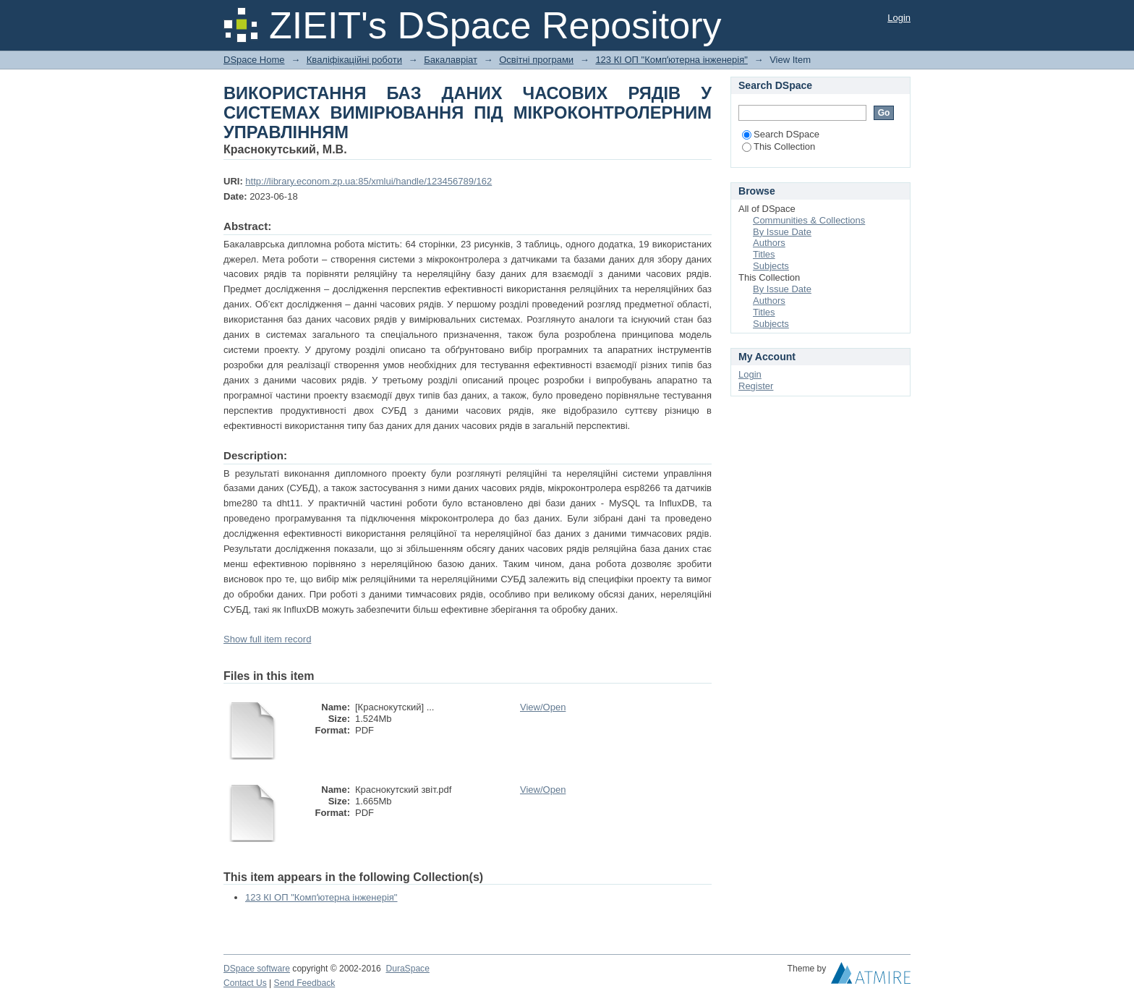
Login (899, 17)
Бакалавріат (450, 59)
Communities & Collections (809, 220)
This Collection (778, 146)
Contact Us (245, 983)
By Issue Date (782, 231)
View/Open (543, 707)
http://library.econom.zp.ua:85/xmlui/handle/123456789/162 (368, 181)
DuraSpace (407, 969)
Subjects (771, 265)
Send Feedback (305, 983)
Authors (769, 242)
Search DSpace (780, 134)
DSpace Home (254, 59)
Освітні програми (536, 59)
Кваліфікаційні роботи (354, 59)
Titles (764, 254)
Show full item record (267, 639)
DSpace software (256, 969)
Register (755, 385)
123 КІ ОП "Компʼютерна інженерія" (671, 59)
